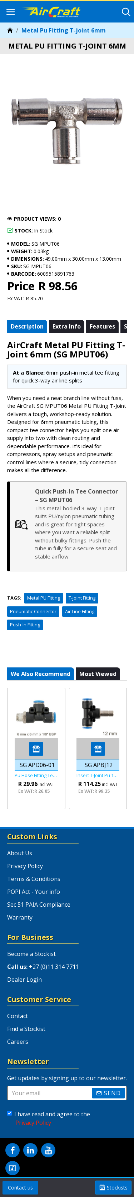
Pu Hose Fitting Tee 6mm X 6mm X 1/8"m (36, 775)
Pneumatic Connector (33, 611)
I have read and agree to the (48, 1118)
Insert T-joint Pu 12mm (98, 775)
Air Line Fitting (79, 611)
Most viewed (97, 674)
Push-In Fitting (25, 624)
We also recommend (40, 674)
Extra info (67, 326)
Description (27, 326)
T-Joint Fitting (82, 598)
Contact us (20, 1187)
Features (102, 326)
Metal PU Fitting (43, 598)
